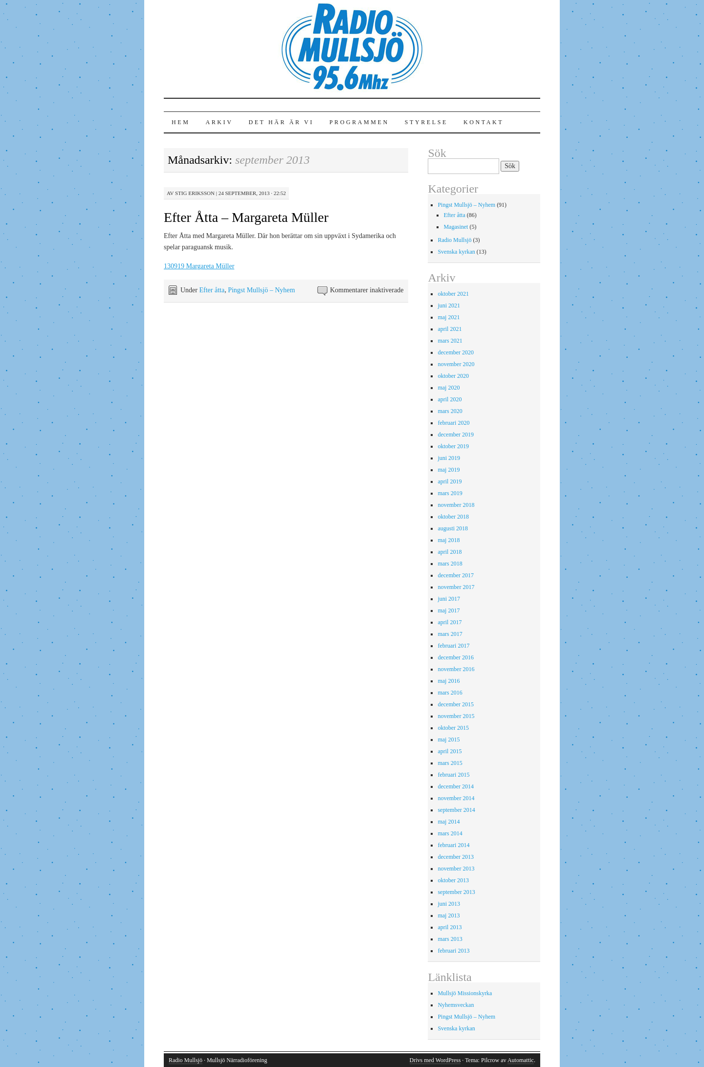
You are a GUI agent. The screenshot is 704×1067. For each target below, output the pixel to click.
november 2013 (456, 868)
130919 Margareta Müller (199, 266)
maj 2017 (449, 610)
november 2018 (456, 504)
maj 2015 (449, 739)
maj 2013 (449, 915)
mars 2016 (450, 692)
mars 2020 (450, 411)
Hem (181, 122)
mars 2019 (450, 493)
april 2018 (450, 551)
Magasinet (455, 226)
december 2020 (456, 352)
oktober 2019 (453, 446)
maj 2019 (449, 469)
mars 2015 (450, 763)
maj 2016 (449, 680)
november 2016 (456, 669)
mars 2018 (450, 563)
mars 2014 (450, 833)
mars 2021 (450, 340)
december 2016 (456, 657)
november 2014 (456, 798)
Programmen (359, 122)
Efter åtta (211, 290)
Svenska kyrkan (456, 251)
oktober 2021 (453, 293)
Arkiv (219, 122)
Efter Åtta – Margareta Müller (246, 217)
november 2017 (456, 587)
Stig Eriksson (195, 193)
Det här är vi (280, 122)
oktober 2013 (453, 880)
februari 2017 (453, 645)
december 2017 (456, 575)
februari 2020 (453, 422)
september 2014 (456, 809)
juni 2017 (449, 598)
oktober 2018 (453, 516)
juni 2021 (449, 305)
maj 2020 (449, 387)
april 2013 (450, 927)
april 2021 (450, 329)
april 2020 (450, 399)
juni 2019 (449, 458)
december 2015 (456, 704)
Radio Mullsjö (454, 240)
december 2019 (456, 434)
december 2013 (456, 856)
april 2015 (450, 751)
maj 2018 (449, 540)
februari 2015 (453, 774)
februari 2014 (453, 845)
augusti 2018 (453, 528)
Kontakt (483, 122)
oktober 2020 (453, 375)
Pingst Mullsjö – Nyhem (261, 290)
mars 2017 (450, 634)
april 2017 (450, 622)
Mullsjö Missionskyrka (465, 993)
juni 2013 (449, 903)
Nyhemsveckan (456, 1005)
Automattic (520, 1060)
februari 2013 (453, 950)
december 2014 (456, 786)
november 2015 (456, 716)
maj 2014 (449, 821)
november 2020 (456, 364)
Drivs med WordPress (435, 1060)
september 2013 (456, 892)
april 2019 (450, 481)
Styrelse (426, 122)
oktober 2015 (453, 727)
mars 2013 (450, 939)
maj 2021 (449, 317)
